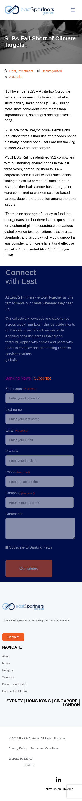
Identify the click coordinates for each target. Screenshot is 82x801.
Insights (7, 670)
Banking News (18, 378)
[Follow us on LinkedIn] (58, 780)
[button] (72, 10)
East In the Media (14, 691)
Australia (15, 76)
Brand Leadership (14, 684)
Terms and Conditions (45, 748)
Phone (17, 472)
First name (20, 389)
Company (20, 493)
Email (16, 430)
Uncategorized (52, 71)
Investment (25, 71)
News (6, 663)
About (6, 656)
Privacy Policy (18, 748)
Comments (13, 514)
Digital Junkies (29, 762)
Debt (12, 71)
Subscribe (42, 378)
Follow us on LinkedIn (58, 789)
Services (8, 677)
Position (11, 451)
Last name (13, 409)
